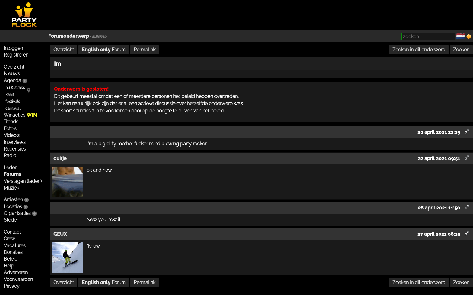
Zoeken (461, 50)
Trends (11, 122)
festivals (12, 101)
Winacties (20, 115)
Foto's (10, 128)
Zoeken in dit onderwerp (418, 50)
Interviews (15, 142)
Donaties (13, 252)
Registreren (16, 55)
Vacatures (15, 245)
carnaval (12, 108)
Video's (12, 135)
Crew (9, 239)
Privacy (12, 286)
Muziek (11, 188)
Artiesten (13, 200)
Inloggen (13, 48)
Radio (10, 155)
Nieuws (12, 73)
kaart (9, 94)
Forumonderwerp (68, 36)
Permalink (144, 50)
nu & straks (15, 87)
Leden (10, 167)
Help (9, 266)
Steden (11, 220)
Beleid (10, 259)
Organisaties (17, 213)
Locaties (13, 206)
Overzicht (14, 67)
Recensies (15, 149)
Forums (12, 174)
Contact (12, 232)
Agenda (12, 80)
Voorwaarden (18, 279)
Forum (104, 50)
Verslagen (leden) (23, 181)
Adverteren (16, 272)
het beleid (184, 96)
